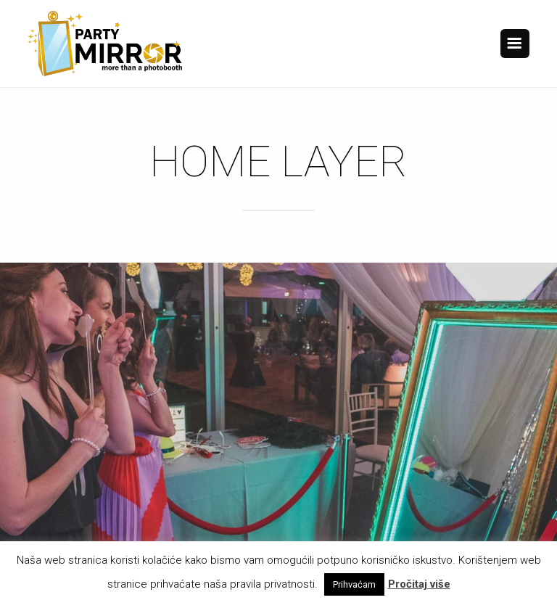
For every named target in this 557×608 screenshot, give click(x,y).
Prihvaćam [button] (354, 584)
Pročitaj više (419, 584)
